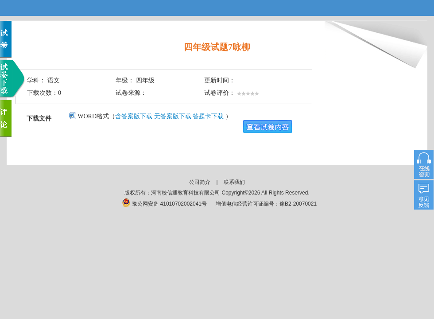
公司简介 (199, 182)
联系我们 (234, 182)
